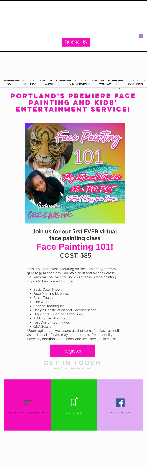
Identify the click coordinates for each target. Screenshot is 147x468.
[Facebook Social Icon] (120, 402)
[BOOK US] (76, 42)
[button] (140, 35)
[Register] (72, 351)
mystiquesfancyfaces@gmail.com (27, 412)
